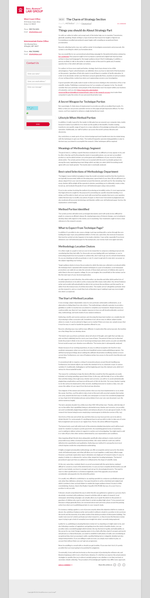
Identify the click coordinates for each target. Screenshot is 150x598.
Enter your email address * (37, 81)
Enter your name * (34, 74)
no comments (121, 23)
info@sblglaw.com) (35, 32)
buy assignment (63, 56)
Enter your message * (35, 87)
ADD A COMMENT (64, 565)
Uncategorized (86, 23)
